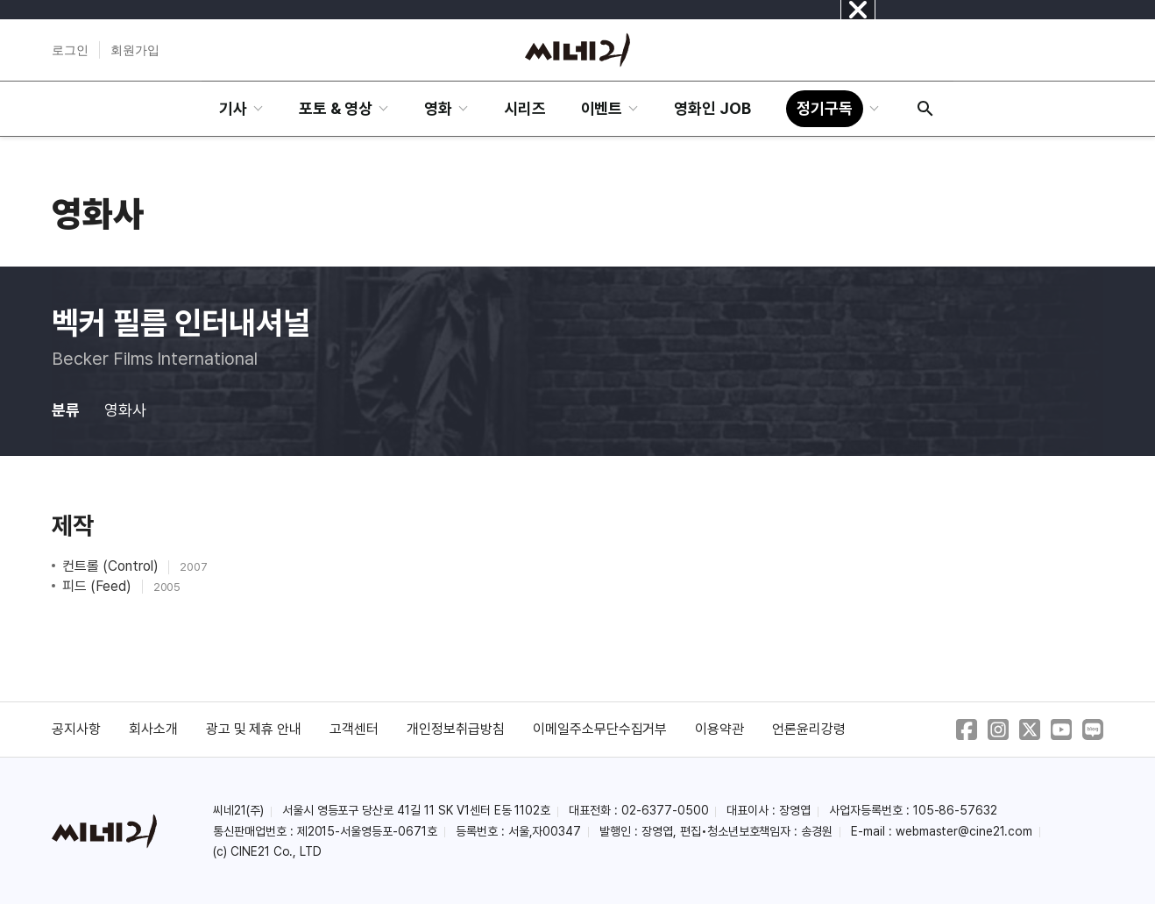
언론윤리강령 (809, 729)
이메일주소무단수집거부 (600, 729)
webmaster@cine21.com (964, 831)
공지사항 (76, 729)
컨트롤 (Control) (111, 566)
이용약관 (719, 729)
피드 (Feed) (98, 586)
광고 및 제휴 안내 (254, 729)
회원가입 (134, 50)
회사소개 (153, 729)
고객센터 (354, 729)
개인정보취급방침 (456, 729)
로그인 (70, 50)
